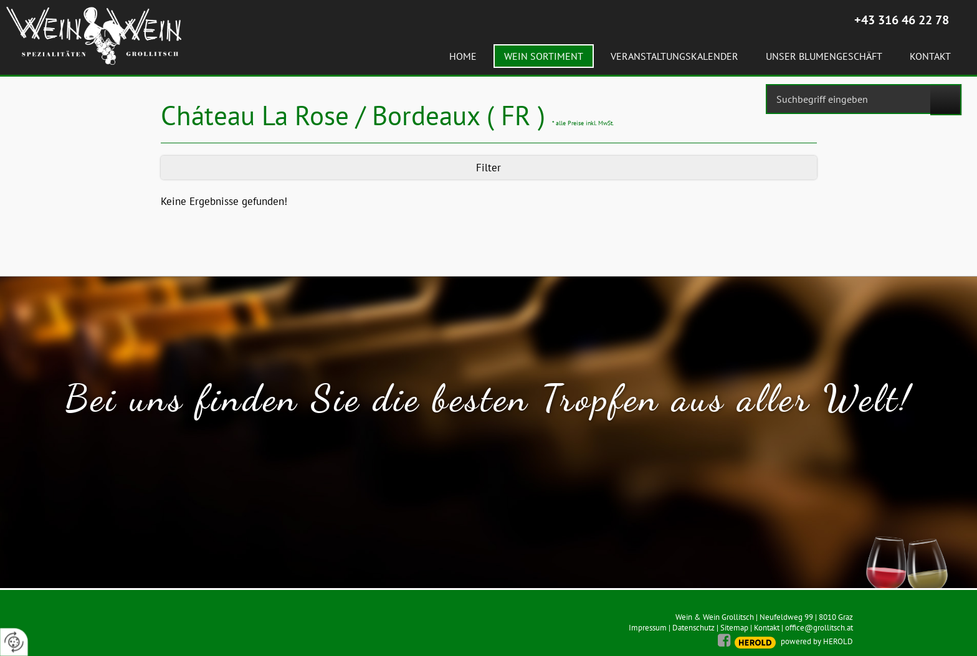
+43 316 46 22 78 (901, 20)
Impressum (648, 627)
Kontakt (766, 627)
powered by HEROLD (817, 641)
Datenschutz (693, 627)
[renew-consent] (14, 642)
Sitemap (734, 627)
